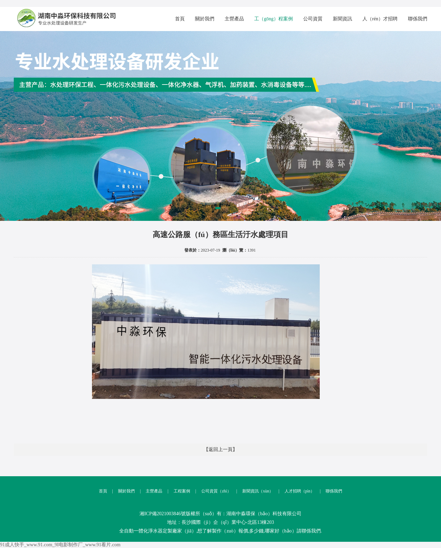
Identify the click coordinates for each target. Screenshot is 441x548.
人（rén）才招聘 (380, 18)
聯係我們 (417, 18)
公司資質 (312, 18)
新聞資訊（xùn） (252, 491)
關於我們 (204, 18)
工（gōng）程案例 (273, 18)
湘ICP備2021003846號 (163, 513)
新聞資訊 (342, 18)
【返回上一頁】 (220, 449)
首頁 (180, 18)
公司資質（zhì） (210, 491)
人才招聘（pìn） (294, 491)
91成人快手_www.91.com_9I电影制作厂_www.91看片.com (60, 544)
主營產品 (234, 18)
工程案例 (176, 491)
